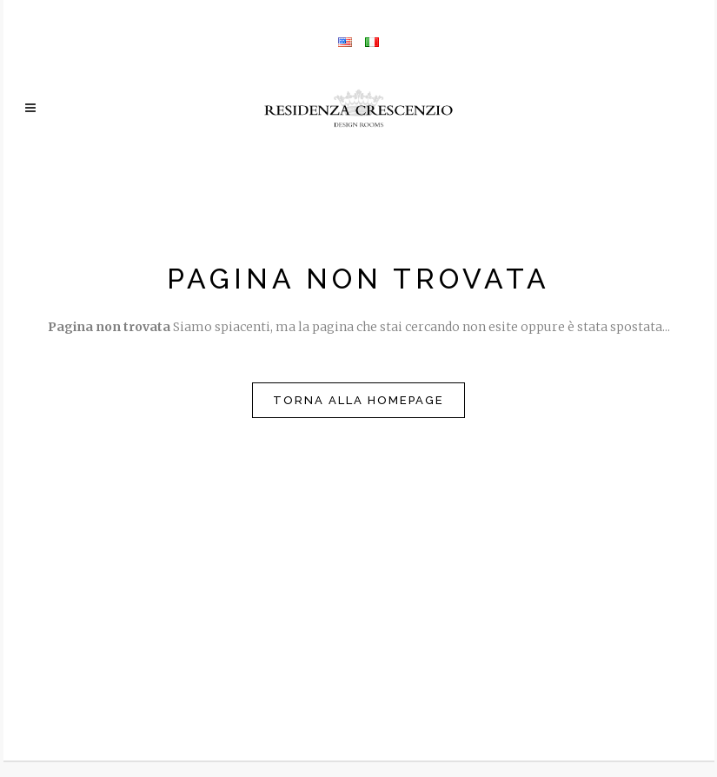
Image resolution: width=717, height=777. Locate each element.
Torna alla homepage (358, 400)
